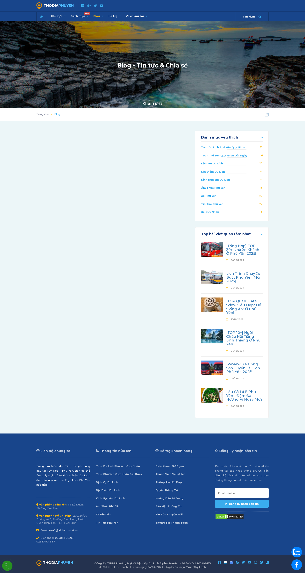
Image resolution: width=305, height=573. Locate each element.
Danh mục (80, 15)
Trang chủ (42, 114)
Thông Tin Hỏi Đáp (168, 482)
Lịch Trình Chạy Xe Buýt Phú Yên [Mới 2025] (243, 277)
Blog (98, 16)
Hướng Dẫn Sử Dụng (169, 498)
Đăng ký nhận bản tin (242, 503)
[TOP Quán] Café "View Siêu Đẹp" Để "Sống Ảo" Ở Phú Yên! (243, 307)
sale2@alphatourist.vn (63, 530)
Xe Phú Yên (208, 195)
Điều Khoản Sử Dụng (169, 466)
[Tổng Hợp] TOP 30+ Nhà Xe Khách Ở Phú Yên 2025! (242, 250)
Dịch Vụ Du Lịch (212, 163)
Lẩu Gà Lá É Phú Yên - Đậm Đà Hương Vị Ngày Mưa (244, 396)
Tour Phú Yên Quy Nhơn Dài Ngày (224, 155)
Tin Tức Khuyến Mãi (169, 514)
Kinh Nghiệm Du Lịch (215, 179)
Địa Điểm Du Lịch (213, 171)
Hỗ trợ (115, 16)
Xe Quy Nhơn (210, 211)
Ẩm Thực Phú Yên (213, 187)
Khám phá (152, 103)
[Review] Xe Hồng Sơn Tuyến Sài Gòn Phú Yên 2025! (243, 368)
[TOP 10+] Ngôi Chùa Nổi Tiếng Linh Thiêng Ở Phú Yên (243, 338)
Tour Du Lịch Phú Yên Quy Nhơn (223, 147)
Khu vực (58, 16)
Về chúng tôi (136, 16)
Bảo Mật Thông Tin (168, 506)
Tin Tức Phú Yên (212, 203)
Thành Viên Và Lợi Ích (170, 474)
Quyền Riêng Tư (166, 490)
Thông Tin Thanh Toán (171, 522)
